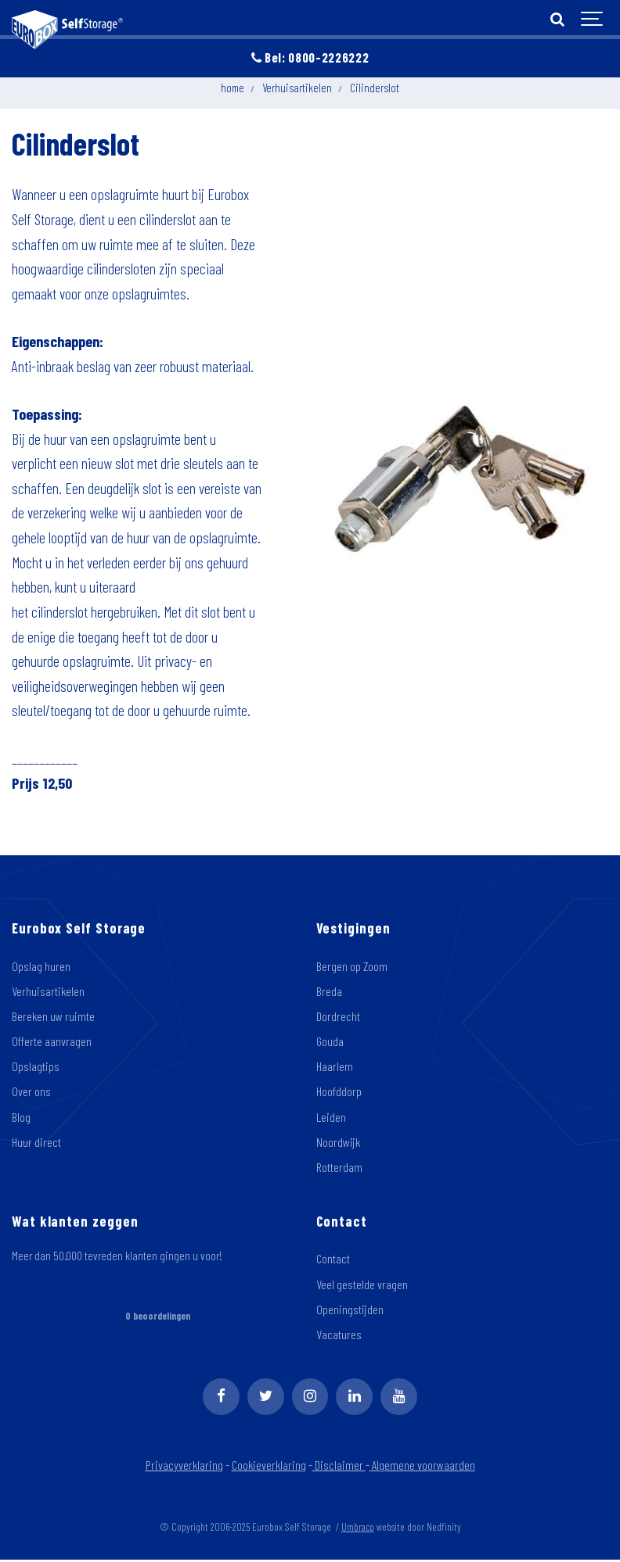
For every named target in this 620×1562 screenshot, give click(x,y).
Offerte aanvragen (52, 1042)
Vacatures (339, 1337)
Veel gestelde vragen (362, 1286)
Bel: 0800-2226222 (310, 57)
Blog (21, 1118)
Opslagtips (35, 1067)
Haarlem (334, 1067)
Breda (329, 991)
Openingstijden (350, 1312)
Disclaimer (341, 1467)
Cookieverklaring (269, 1467)
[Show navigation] (592, 19)
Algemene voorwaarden (424, 1467)
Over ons (31, 1093)
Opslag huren (41, 966)
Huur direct (36, 1144)
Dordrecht (338, 1017)
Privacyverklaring (182, 1467)
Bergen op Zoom (352, 966)
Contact (333, 1261)
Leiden (331, 1118)
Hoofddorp (339, 1093)
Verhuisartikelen (48, 991)
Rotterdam (339, 1169)
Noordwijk (338, 1144)
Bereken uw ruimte (54, 1017)
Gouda (330, 1042)
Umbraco (357, 1529)
